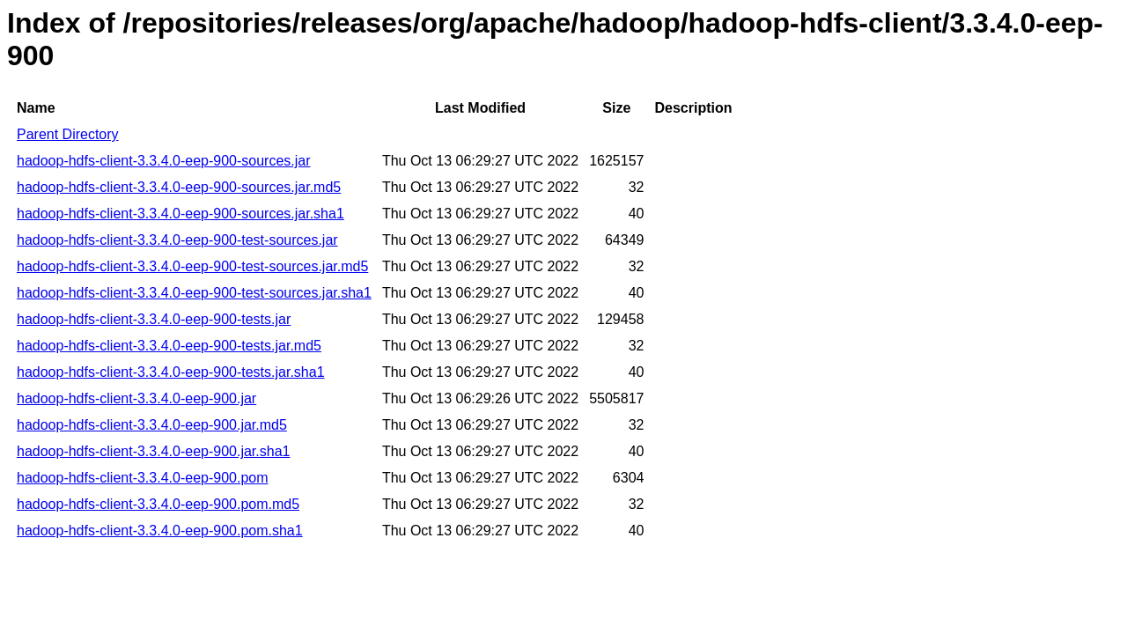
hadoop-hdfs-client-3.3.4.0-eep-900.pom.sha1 (160, 530)
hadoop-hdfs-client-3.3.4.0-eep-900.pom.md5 (158, 504)
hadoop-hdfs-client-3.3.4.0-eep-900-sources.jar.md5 (179, 187)
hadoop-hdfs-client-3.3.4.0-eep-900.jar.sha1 (153, 451)
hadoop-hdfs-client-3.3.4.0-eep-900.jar (136, 398)
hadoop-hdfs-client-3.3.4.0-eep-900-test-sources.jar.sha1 (194, 292)
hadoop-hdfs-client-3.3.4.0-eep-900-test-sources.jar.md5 (192, 266)
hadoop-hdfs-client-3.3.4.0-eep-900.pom (143, 477)
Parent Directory (68, 134)
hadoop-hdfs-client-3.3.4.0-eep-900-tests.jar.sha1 (171, 372)
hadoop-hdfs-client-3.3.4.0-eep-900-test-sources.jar (177, 239)
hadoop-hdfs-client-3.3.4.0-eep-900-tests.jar (154, 319)
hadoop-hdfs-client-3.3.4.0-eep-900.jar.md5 (152, 424)
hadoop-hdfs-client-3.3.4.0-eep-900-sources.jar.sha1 (180, 213)
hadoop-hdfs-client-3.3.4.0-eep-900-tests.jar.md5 (169, 345)
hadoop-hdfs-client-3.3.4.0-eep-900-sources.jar (164, 160)
